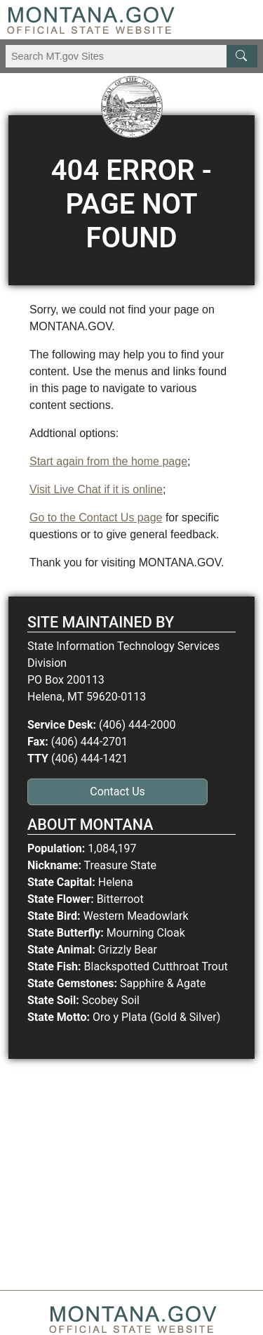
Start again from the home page (108, 461)
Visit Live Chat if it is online (96, 489)
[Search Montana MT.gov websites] (131, 56)
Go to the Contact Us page (95, 517)
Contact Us (117, 791)
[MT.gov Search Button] (242, 56)
